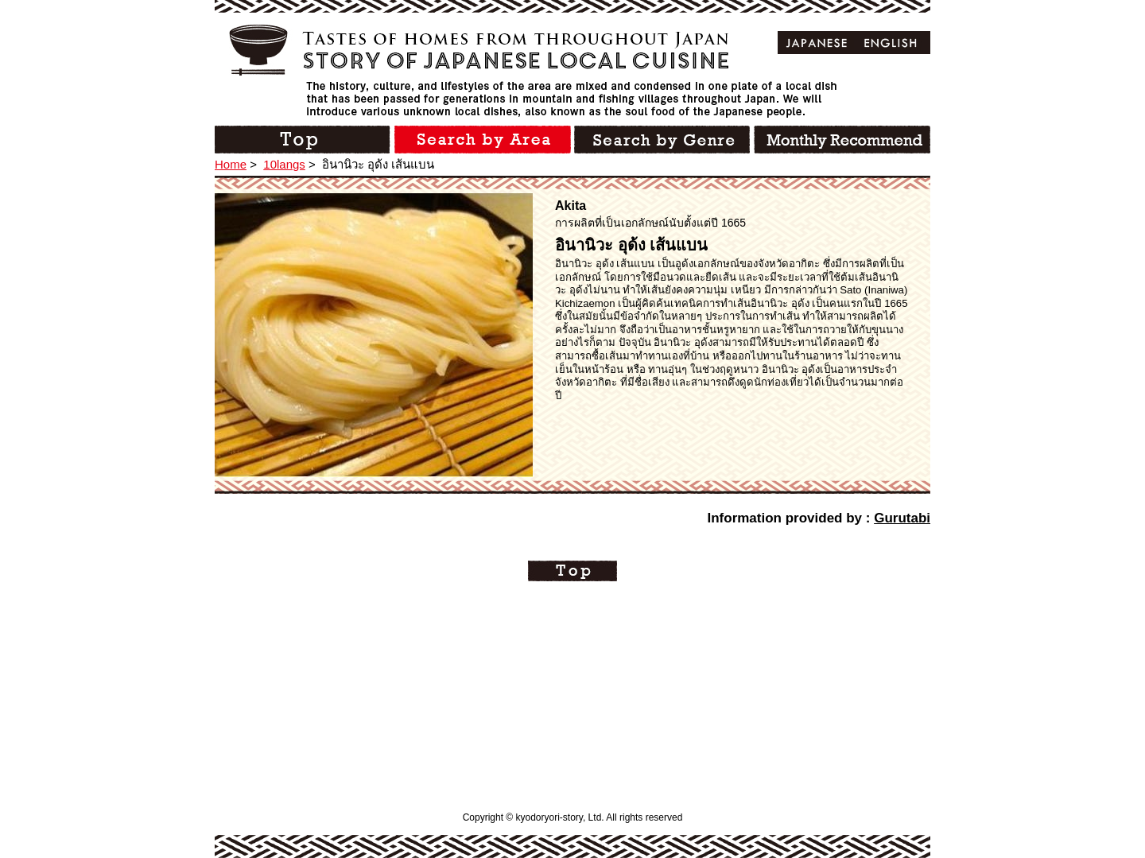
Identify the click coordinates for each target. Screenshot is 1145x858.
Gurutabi (902, 518)
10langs (284, 164)
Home (230, 164)
